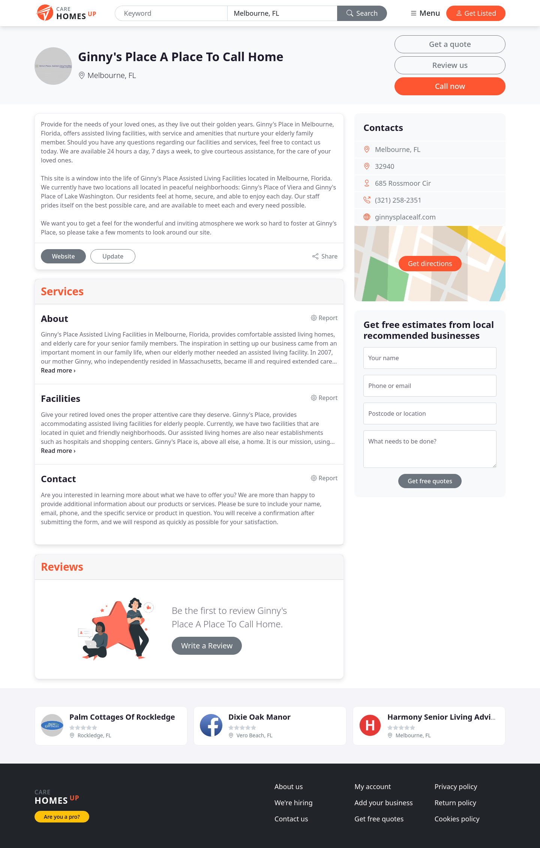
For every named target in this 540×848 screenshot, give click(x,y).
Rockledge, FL (94, 735)
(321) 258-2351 (398, 199)
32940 (384, 166)
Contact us (291, 818)
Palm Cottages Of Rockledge (122, 717)
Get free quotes (430, 481)
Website (63, 256)
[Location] (282, 13)
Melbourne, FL (111, 75)
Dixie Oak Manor (259, 717)
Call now (450, 86)
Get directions (430, 263)
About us (288, 786)
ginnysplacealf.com (405, 216)
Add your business (383, 802)
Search (362, 13)
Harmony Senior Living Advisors (446, 717)
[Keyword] (171, 13)
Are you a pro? (62, 816)
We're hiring (293, 802)
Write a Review (206, 646)
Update (112, 256)
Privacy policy (456, 786)
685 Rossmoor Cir (403, 183)
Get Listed (476, 13)
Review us (450, 65)
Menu (425, 13)
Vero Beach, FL (255, 735)
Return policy (455, 802)
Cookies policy (457, 818)
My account (372, 786)
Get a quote (450, 44)
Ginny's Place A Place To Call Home (181, 56)
